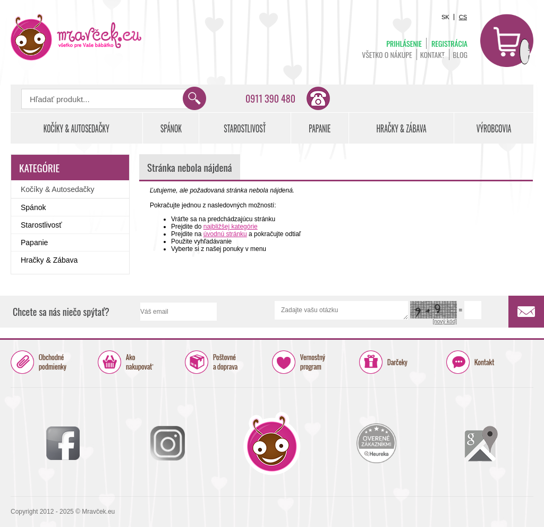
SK (445, 17)
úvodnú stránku (225, 234)
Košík (506, 40)
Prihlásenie (404, 43)
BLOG (460, 54)
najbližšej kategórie (230, 226)
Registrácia (449, 43)
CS (463, 17)
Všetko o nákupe (387, 54)
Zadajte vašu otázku (341, 310)
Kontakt (432, 54)
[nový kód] (444, 321)
